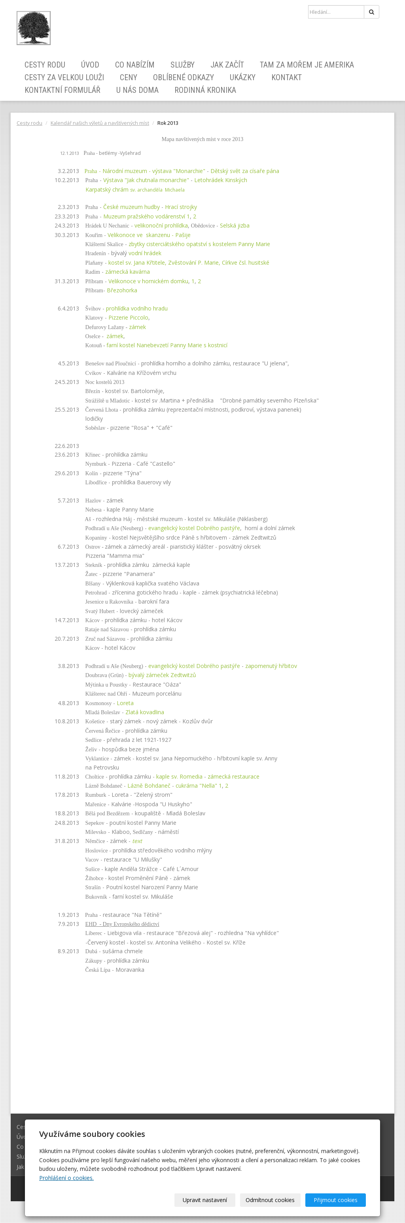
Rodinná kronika (205, 90)
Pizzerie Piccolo (128, 317)
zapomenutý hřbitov (271, 666)
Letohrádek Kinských (220, 180)
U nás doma (137, 90)
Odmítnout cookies (270, 1200)
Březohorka (122, 290)
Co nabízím (135, 65)
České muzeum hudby (131, 207)
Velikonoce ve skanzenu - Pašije (149, 235)
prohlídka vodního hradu (137, 308)
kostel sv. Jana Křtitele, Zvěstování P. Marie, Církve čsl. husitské (188, 262)
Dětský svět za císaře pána (244, 171)
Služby (182, 65)
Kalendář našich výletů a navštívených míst (100, 123)
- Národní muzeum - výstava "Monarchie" (142, 171)
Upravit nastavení (205, 1200)
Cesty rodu (45, 65)
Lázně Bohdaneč (148, 785)
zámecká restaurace (233, 776)
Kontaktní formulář (62, 90)
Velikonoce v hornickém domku (148, 281)
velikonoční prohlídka (161, 225)
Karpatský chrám (135, 189)
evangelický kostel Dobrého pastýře (194, 528)
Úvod (90, 65)
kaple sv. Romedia (179, 776)
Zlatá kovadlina (144, 712)
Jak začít (227, 65)
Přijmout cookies (336, 1200)
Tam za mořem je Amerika (307, 65)
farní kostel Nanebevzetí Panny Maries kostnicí (166, 345)
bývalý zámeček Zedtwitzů (162, 675)
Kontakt (286, 77)
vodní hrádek (145, 253)
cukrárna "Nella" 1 (199, 785)
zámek (114, 336)
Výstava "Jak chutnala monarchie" (146, 180)
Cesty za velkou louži (64, 77)
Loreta (125, 703)
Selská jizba (236, 225)
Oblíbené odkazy (183, 77)
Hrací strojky (181, 207)
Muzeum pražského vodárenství (144, 216)
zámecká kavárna (127, 271)
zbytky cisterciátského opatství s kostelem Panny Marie (199, 244)
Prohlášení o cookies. (66, 1178)
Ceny (128, 77)
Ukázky (242, 77)
